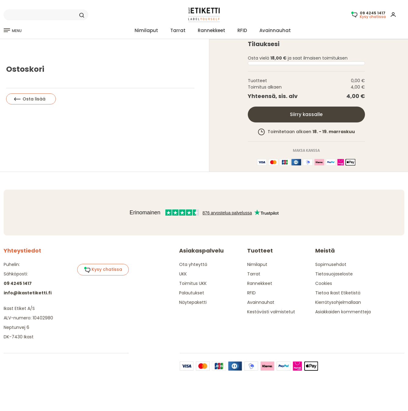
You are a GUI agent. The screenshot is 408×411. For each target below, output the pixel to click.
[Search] (46, 14)
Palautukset (191, 293)
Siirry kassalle (306, 114)
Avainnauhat (275, 30)
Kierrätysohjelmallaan (338, 302)
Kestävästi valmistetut (271, 312)
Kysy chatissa (103, 269)
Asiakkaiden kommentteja (343, 312)
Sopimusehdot (330, 264)
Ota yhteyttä (193, 264)
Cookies (323, 283)
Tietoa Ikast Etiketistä (337, 293)
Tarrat (178, 30)
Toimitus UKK (193, 283)
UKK (183, 274)
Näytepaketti (193, 302)
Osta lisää (29, 99)
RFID (242, 30)
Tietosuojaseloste (334, 274)
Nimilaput (146, 30)
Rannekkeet (211, 30)
